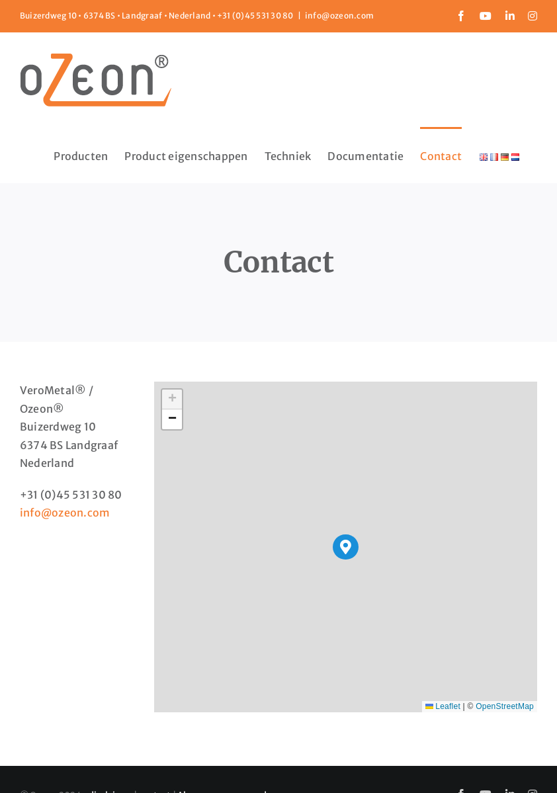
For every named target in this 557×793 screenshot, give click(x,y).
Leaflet (442, 706)
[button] (346, 547)
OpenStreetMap (505, 706)
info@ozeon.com (339, 16)
